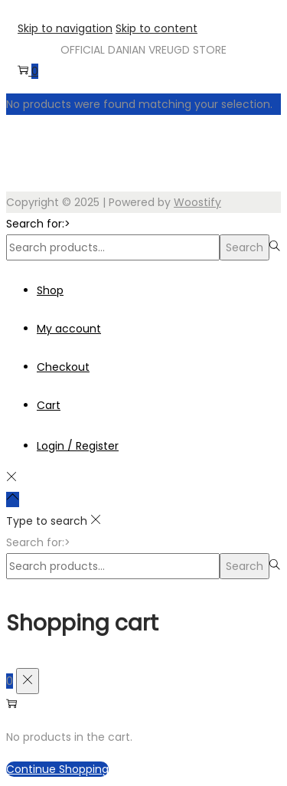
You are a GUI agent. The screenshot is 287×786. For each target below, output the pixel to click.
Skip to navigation (65, 28)
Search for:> (38, 223)
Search (244, 247)
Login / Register (78, 446)
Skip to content (156, 28)
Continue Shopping (57, 769)
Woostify (197, 202)
